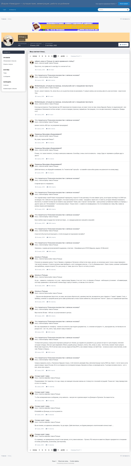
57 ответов (50, 386)
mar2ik (46, 136)
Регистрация (124, 3)
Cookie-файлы (74, 461)
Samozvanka (48, 259)
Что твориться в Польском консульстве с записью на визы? (57, 75)
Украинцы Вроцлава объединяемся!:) (48, 134)
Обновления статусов (9, 61)
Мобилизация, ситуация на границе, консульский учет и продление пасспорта (64, 86)
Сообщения (6, 76)
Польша (55, 63)
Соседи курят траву (42, 376)
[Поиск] (110, 9)
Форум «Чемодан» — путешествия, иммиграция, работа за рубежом (35, 3)
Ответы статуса (8, 64)
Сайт (4, 9)
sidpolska (47, 378)
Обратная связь (63, 461)
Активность (12, 9)
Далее (63, 56)
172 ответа (50, 142)
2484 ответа (50, 80)
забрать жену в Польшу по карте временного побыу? (54, 61)
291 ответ (50, 69)
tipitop (46, 77)
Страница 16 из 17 (76, 56)
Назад (35, 56)
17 (58, 56)
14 (48, 56)
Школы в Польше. (41, 257)
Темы (5, 73)
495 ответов (51, 269)
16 (55, 56)
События (5, 85)
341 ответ (49, 96)
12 (42, 56)
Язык (54, 461)
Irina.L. (36, 63)
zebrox (46, 87)
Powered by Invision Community (65, 463)
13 (45, 56)
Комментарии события (10, 88)
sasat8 (46, 63)
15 (51, 56)
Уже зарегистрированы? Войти (106, 3)
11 (39, 56)
